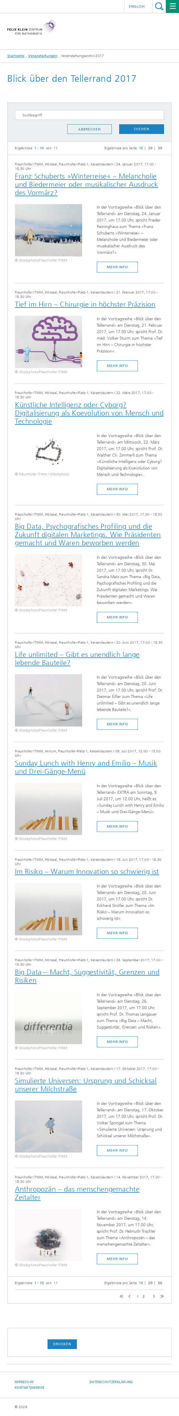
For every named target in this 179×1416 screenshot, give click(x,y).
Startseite (15, 56)
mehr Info (117, 267)
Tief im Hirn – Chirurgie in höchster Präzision (85, 304)
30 (160, 148)
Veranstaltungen (42, 56)
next (152, 1296)
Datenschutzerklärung (111, 1382)
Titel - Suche (159, 6)
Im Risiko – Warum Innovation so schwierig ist (87, 872)
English (137, 6)
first (120, 1296)
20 (150, 148)
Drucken (62, 1344)
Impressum (24, 1382)
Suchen (141, 129)
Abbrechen (89, 129)
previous (128, 1296)
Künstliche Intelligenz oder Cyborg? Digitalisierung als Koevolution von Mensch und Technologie (89, 413)
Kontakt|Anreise (29, 1388)
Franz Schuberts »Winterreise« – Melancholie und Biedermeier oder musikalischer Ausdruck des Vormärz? (86, 184)
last (161, 1296)
